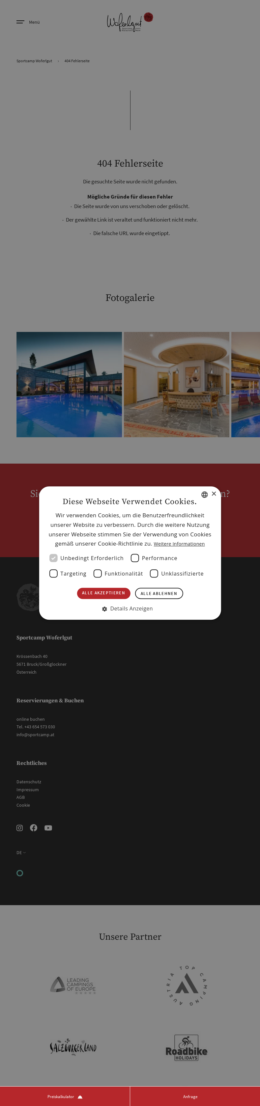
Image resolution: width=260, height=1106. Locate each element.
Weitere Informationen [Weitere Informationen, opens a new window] (179, 542)
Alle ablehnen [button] (162, 594)
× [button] (213, 492)
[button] (130, 610)
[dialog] (130, 553)
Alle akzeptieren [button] (100, 593)
